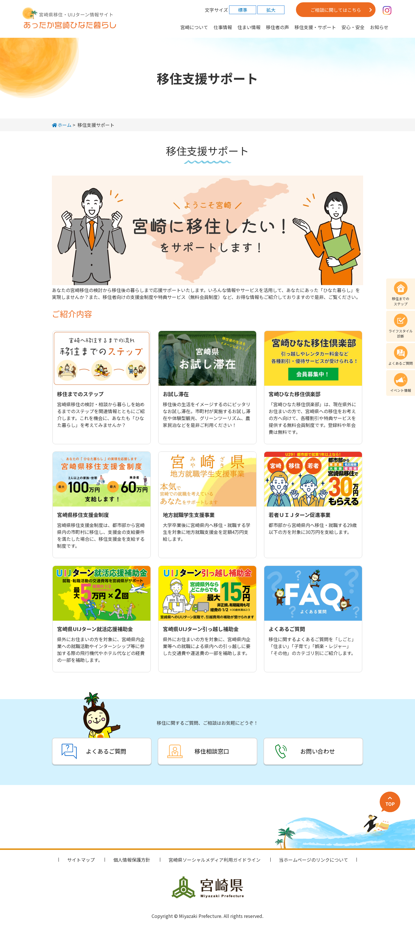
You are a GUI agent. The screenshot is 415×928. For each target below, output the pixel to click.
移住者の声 (277, 27)
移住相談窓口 (212, 751)
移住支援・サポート (315, 27)
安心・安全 (353, 27)
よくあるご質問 (104, 751)
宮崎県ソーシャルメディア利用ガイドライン (215, 859)
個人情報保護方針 (131, 859)
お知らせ (379, 27)
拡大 (271, 9)
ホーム (61, 124)
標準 (242, 9)
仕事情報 (223, 27)
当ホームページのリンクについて (313, 859)
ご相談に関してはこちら (335, 9)
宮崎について (194, 27)
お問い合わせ (319, 751)
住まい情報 (249, 27)
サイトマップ (81, 859)
